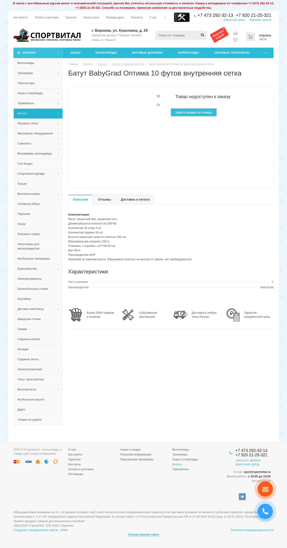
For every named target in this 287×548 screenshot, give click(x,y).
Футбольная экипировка (33, 258)
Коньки (22, 183)
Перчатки (23, 214)
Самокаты (24, 143)
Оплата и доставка (81, 469)
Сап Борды (25, 163)
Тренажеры (25, 73)
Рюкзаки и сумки (28, 234)
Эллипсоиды (188, 52)
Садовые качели (28, 339)
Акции (75, 52)
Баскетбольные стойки (32, 288)
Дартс (21, 409)
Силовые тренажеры (232, 52)
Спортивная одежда (31, 173)
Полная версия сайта (143, 534)
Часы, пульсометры (30, 379)
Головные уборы (28, 203)
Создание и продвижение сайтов (35, 530)
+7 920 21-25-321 (253, 15)
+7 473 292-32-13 (215, 15)
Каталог (29, 52)
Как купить (75, 454)
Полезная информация (135, 454)
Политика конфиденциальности (252, 530)
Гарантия (74, 459)
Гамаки (22, 329)
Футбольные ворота (30, 399)
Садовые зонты (28, 359)
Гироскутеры (26, 83)
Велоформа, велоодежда (34, 153)
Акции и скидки (130, 449)
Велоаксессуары (28, 193)
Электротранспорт (29, 369)
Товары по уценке (29, 419)
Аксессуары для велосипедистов (28, 246)
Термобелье (25, 103)
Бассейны (24, 298)
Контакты (74, 464)
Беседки (23, 349)
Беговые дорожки (147, 52)
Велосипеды (106, 52)
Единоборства (27, 268)
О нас (72, 449)
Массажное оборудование (35, 133)
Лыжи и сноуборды (30, 93)
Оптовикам (75, 474)
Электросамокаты (29, 278)
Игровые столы (27, 123)
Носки (21, 224)
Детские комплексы (30, 309)
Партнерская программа (136, 459)
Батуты (22, 113)
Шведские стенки (29, 319)
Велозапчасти (26, 389)
